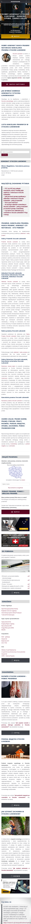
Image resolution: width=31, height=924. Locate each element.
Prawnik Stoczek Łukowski (9, 242)
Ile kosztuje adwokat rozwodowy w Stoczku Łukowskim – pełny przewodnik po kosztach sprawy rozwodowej (15, 207)
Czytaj (17, 733)
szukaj (4, 154)
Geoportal (4, 639)
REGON (3, 630)
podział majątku (17, 423)
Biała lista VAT (5, 641)
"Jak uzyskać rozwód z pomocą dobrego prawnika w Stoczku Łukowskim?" (15, 725)
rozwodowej (13, 444)
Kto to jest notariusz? (11, 202)
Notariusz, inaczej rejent (8, 366)
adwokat (16, 352)
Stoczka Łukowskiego (7, 101)
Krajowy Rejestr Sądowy (7, 624)
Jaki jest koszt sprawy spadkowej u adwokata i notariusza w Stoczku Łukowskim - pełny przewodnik (14, 198)
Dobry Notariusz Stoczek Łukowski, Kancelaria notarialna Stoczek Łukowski (14, 361)
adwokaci (23, 233)
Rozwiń (16, 876)
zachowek (13, 426)
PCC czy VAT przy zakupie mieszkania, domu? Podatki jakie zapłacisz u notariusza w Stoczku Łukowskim (13, 191)
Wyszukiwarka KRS (6, 626)
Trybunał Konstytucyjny (7, 615)
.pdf (29, 576)
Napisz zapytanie (17, 84)
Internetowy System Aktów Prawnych (11, 613)
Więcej (16, 592)
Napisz (17, 36)
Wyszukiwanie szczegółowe (15, 487)
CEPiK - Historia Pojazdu (8, 656)
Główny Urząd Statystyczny (8, 650)
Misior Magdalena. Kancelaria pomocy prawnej (15, 167)
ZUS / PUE (4, 643)
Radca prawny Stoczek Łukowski (13, 331)
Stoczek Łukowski (17, 50)
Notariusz (6, 48)
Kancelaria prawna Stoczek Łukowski (15, 397)
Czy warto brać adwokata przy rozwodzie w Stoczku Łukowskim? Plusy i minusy (15, 213)
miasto (23, 480)
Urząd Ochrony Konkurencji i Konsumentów (13, 652)
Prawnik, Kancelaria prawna (14, 223)
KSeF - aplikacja (5, 637)
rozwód (5, 423)
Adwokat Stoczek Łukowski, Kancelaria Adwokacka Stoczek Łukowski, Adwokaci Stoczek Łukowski (12, 275)
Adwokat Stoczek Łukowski (9, 281)
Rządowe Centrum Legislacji (9, 611)
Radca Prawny (8, 225)
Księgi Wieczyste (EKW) (7, 628)
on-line (20, 78)
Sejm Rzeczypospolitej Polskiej (9, 609)
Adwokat (11, 45)
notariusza (4, 378)
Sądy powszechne (6, 622)
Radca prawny (22, 45)
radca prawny (23, 352)
